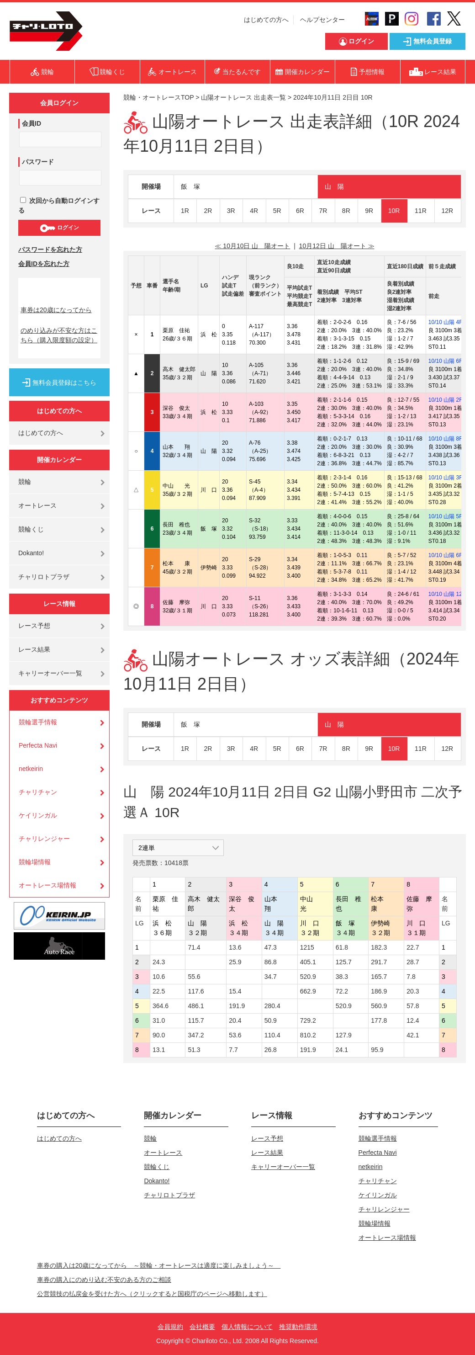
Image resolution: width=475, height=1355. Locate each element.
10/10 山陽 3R (445, 477)
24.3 (159, 962)
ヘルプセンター (322, 19)
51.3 (194, 1049)
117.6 (196, 991)
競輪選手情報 (38, 722)
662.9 (308, 991)
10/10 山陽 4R (445, 322)
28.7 (412, 962)
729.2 (308, 1020)
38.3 (342, 976)
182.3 (379, 947)
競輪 (24, 481)
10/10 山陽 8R (445, 439)
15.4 (235, 991)
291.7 (379, 962)
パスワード (38, 161)
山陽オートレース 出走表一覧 (243, 97)
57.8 (412, 1006)
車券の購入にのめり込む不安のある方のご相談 (104, 1279)
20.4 (235, 1020)
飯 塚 (190, 186)
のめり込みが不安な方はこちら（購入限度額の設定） (59, 335)
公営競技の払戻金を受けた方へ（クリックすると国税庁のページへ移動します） (152, 1293)
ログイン (59, 228)
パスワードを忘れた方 (50, 249)
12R (448, 210)
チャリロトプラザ (43, 576)
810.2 (308, 1035)
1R (185, 210)
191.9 (237, 1006)
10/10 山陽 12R (447, 594)
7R (323, 210)
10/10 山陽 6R (445, 361)
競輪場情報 (35, 862)
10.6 (159, 976)
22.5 (159, 991)
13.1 (159, 1049)
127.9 (344, 1035)
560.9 (379, 1006)
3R (231, 210)
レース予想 (34, 625)
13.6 (235, 947)
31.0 (159, 1020)
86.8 (270, 962)
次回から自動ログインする (59, 205)
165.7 (379, 976)
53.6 (235, 1035)
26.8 (270, 1049)
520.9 (308, 976)
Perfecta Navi (38, 745)
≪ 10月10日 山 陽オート (252, 246)
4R (254, 210)
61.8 (342, 947)
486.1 (196, 1006)
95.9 (377, 1049)
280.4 (272, 1006)
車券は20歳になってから (56, 310)
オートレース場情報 (47, 885)
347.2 (196, 1035)
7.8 (410, 976)
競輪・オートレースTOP (158, 97)
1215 (307, 947)
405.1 (308, 962)
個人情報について (247, 1326)
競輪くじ (31, 529)
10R (394, 210)
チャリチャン (38, 792)
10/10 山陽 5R (445, 516)
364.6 (161, 1006)
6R (300, 210)
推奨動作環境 (298, 1326)
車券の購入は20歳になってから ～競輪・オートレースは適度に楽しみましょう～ (159, 1265)
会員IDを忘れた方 (43, 263)
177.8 (379, 1020)
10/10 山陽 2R (445, 400)
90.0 (159, 1035)
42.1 (412, 1035)
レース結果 (34, 649)
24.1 (342, 1049)
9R (369, 210)
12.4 (412, 1020)
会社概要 (202, 1326)
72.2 (342, 991)
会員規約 (170, 1326)
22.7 (412, 947)
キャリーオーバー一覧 (50, 673)
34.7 (270, 976)
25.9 (235, 962)
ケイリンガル (38, 815)
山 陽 (334, 186)
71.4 (194, 947)
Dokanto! (31, 553)
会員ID (31, 123)
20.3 (412, 991)
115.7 (196, 1020)
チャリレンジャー (44, 838)
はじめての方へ (266, 19)
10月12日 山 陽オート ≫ (337, 246)
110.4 (272, 1035)
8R (346, 210)
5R (277, 210)
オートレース (37, 505)
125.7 (344, 962)
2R (208, 210)
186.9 (379, 991)
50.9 (270, 1020)
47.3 (270, 947)
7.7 (233, 1049)
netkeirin (31, 768)
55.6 (194, 976)
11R (421, 210)
